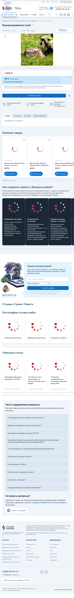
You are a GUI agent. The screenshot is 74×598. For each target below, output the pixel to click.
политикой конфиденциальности (48, 298)
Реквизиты (8, 8)
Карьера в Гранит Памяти (8, 5)
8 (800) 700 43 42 (47, 507)
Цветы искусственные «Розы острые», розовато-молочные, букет (59, 169)
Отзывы (7, 10)
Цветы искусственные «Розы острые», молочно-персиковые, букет (13, 169)
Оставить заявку (48, 292)
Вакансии (53, 552)
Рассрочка (30, 558)
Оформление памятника (10, 567)
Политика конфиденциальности (63, 594)
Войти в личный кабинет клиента (66, 2)
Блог (51, 555)
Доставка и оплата (32, 561)
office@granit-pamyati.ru (10, 579)
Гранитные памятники (10, 549)
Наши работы (24, 15)
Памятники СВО (8, 558)
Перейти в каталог (9, 185)
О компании (54, 549)
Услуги (28, 555)
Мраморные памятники (10, 552)
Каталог (9, 15)
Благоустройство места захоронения (10, 562)
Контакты (53, 558)
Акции (28, 552)
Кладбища (53, 565)
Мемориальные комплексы (11, 555)
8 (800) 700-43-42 (63, 9)
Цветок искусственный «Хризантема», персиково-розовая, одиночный (36, 169)
